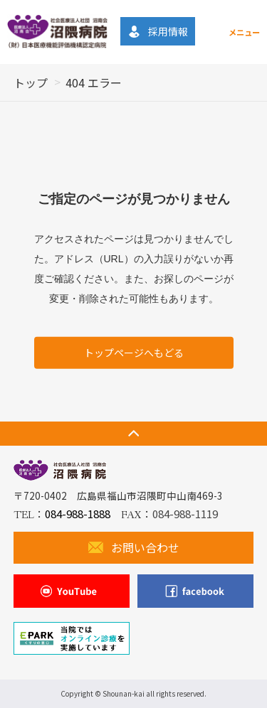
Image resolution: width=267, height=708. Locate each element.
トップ (31, 82)
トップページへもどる (134, 352)
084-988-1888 (77, 513)
